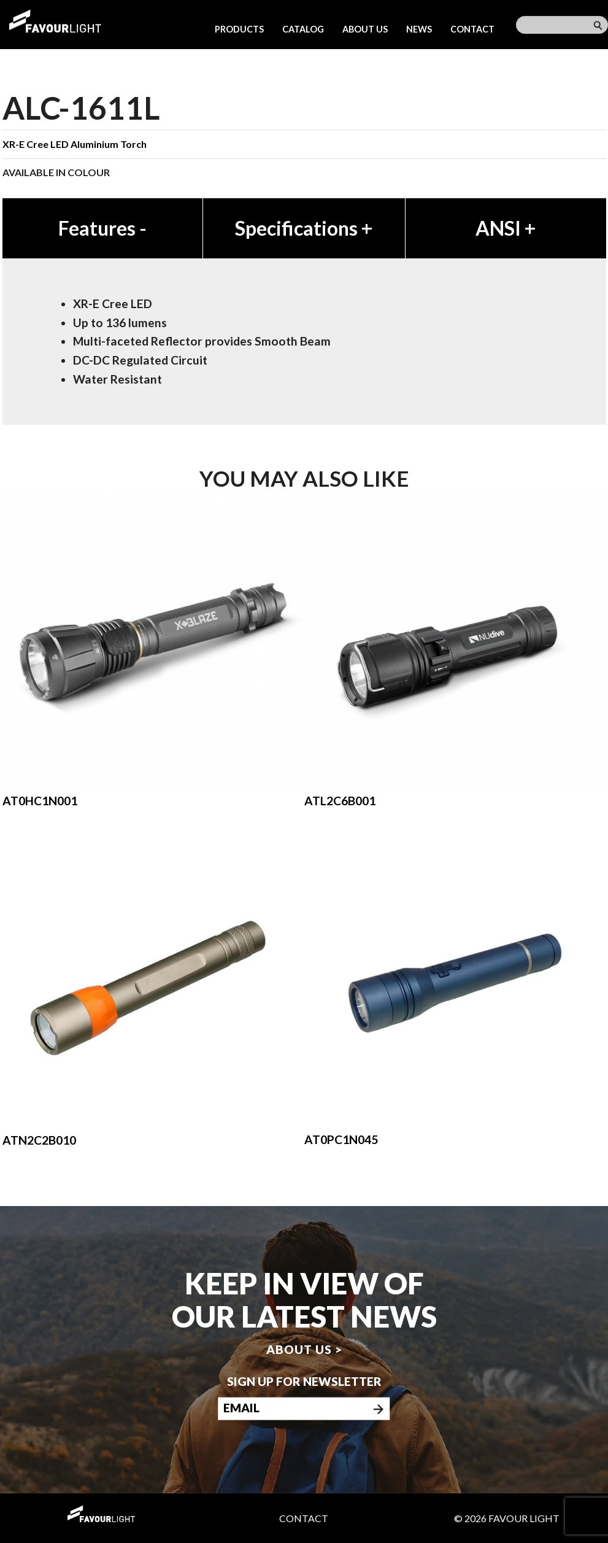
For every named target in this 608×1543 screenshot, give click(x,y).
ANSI (505, 228)
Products (239, 29)
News (419, 29)
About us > (304, 1349)
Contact (472, 29)
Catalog (303, 29)
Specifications (303, 228)
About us (365, 29)
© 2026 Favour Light (507, 1518)
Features (102, 228)
